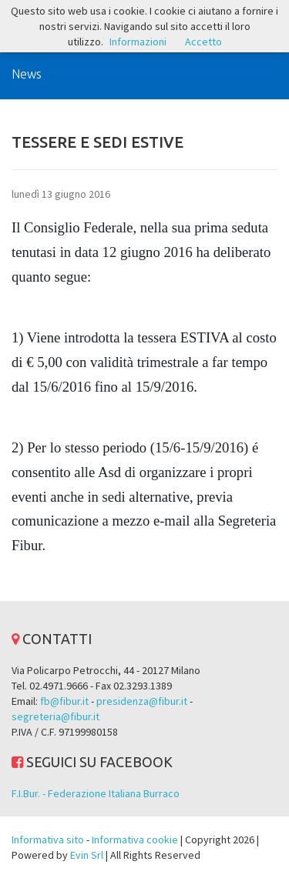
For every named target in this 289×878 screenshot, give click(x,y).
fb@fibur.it (64, 701)
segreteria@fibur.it (55, 716)
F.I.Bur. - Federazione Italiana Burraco (96, 793)
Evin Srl (86, 855)
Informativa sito (48, 839)
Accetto (203, 41)
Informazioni (137, 41)
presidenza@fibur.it (141, 701)
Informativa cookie (135, 839)
